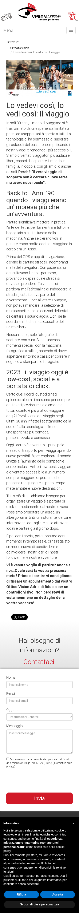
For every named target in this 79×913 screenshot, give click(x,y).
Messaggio (14, 726)
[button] (73, 823)
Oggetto (12, 710)
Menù (8, 30)
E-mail (10, 694)
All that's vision (19, 48)
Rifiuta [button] (21, 894)
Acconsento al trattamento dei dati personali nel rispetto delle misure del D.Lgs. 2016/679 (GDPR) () (39, 763)
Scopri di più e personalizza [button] (39, 904)
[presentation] (38, 781)
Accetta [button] (57, 894)
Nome (11, 677)
